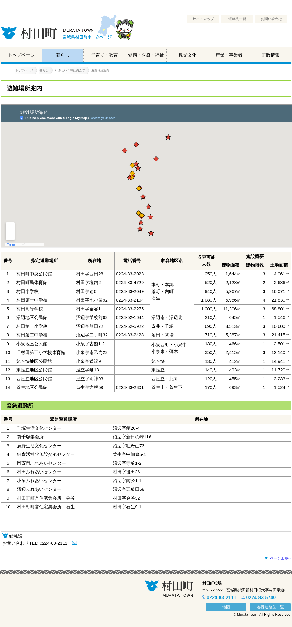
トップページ (21, 54)
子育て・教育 (104, 54)
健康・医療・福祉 (146, 54)
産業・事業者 (229, 54)
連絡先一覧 (237, 19)
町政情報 (271, 54)
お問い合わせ (271, 19)
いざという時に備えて (70, 70)
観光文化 (187, 54)
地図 (226, 607)
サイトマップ (203, 19)
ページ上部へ (280, 558)
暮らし (62, 54)
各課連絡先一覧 (270, 607)
